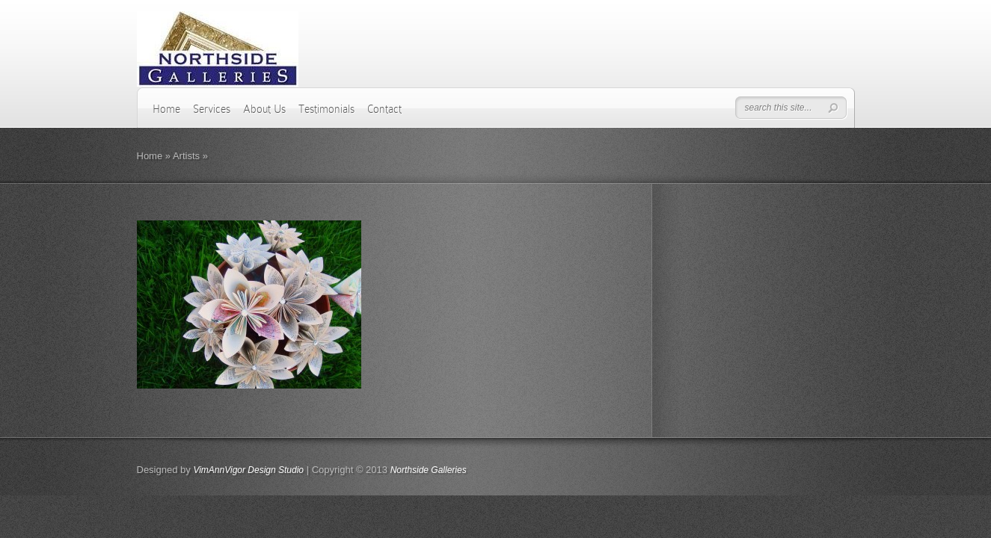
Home (166, 109)
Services (211, 109)
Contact (384, 109)
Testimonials (326, 109)
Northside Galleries (428, 470)
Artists (186, 155)
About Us (264, 109)
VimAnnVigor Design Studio (248, 470)
